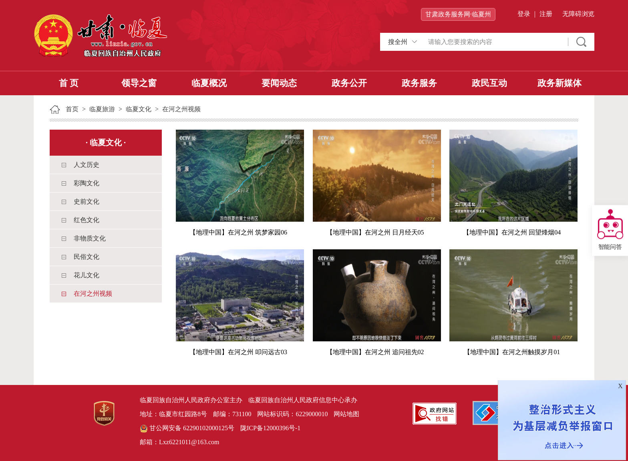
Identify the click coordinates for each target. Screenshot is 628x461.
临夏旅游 (102, 109)
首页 (72, 109)
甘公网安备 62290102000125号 (187, 429)
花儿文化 (86, 275)
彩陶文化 (86, 183)
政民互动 (489, 83)
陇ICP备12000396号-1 (270, 428)
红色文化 (86, 219)
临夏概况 (209, 83)
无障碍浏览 (578, 13)
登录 (523, 13)
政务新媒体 (559, 83)
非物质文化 (90, 238)
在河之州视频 (181, 109)
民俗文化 (86, 256)
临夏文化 (138, 109)
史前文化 (86, 201)
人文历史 (86, 164)
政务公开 (349, 83)
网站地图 (346, 414)
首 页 (69, 83)
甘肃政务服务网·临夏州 (458, 14)
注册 (545, 13)
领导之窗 (139, 83)
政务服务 (419, 83)
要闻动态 (279, 83)
